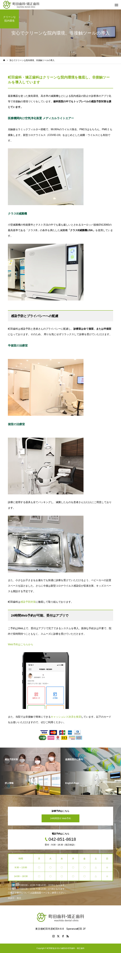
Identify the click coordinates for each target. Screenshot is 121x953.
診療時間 (36, 892)
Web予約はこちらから (20, 644)
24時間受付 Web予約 (60, 818)
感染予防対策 (28, 601)
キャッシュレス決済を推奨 (66, 716)
